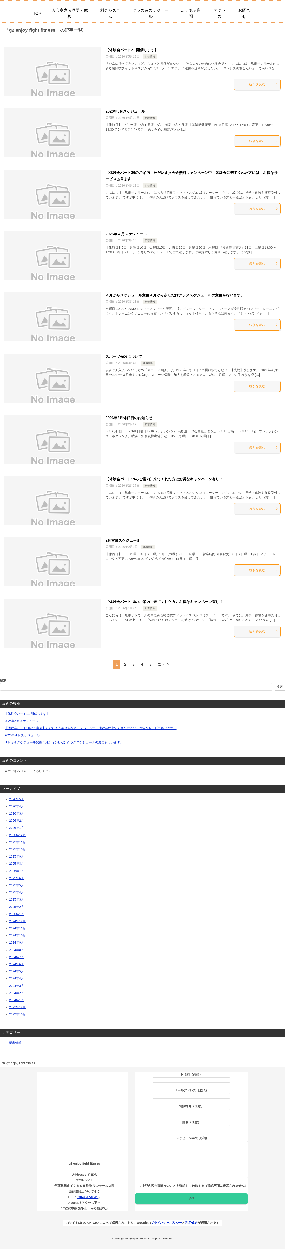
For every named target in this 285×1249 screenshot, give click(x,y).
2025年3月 (16, 899)
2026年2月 (16, 820)
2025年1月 (16, 914)
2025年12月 (17, 835)
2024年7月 (16, 957)
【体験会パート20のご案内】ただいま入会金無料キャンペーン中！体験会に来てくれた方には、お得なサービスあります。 (91, 728)
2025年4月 (16, 892)
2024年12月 (17, 921)
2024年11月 (17, 928)
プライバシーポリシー (166, 1222)
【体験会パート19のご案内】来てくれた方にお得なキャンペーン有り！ (164, 479)
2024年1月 (16, 1000)
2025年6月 (16, 878)
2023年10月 (17, 1014)
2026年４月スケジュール (126, 234)
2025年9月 (16, 856)
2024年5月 (16, 971)
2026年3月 (16, 813)
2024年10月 (17, 935)
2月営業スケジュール (123, 540)
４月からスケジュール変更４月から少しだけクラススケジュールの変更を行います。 (175, 295)
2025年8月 (16, 863)
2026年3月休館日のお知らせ (129, 418)
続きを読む (263, 84)
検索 (3, 680)
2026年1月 (16, 827)
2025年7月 (16, 871)
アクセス (220, 13)
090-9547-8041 (87, 1197)
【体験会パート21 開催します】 (132, 50)
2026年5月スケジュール (125, 111)
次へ (161, 664)
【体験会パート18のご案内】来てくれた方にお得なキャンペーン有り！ (164, 602)
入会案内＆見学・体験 (70, 13)
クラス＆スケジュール (150, 13)
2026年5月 (16, 799)
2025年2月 (16, 907)
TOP (37, 13)
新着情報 (150, 56)
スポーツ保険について (124, 356)
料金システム (110, 13)
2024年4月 (16, 978)
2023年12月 (17, 1007)
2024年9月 (16, 942)
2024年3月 (16, 986)
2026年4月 (16, 806)
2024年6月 (16, 964)
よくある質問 (191, 13)
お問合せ (244, 13)
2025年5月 (16, 885)
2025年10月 (17, 849)
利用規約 (191, 1222)
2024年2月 (16, 993)
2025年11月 (17, 842)
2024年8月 (16, 950)
